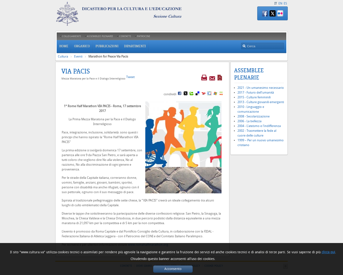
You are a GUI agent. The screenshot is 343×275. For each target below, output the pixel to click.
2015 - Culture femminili (254, 97)
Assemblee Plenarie (249, 74)
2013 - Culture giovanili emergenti (260, 102)
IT (275, 3)
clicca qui (328, 252)
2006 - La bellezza (249, 121)
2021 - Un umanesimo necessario (260, 88)
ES (285, 3)
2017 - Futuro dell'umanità (255, 92)
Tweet (130, 77)
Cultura (63, 56)
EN (280, 3)
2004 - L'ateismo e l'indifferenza (259, 126)
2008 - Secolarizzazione (253, 116)
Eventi (78, 56)
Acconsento (173, 269)
